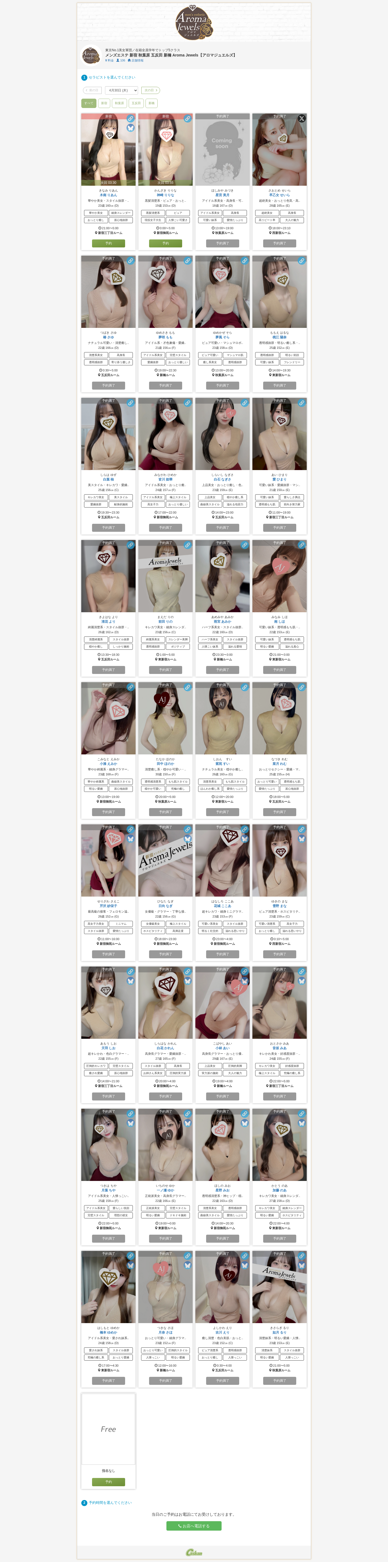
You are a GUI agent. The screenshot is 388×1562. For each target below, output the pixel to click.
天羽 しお (108, 1048)
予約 (108, 243)
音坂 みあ (280, 1048)
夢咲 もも (165, 337)
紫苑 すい (222, 764)
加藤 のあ (280, 1190)
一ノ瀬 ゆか (165, 1190)
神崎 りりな (165, 195)
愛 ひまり (280, 479)
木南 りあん (108, 195)
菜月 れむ (280, 764)
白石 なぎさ (222, 479)
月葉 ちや (108, 1190)
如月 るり (280, 1332)
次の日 (151, 90)
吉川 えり (222, 1332)
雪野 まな (280, 906)
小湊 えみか (108, 764)
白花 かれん (165, 1048)
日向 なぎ (165, 906)
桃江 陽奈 (280, 337)
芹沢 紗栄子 (108, 906)
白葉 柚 (108, 479)
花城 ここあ (222, 906)
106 (120, 60)
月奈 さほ (165, 1332)
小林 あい (222, 1048)
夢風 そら (222, 337)
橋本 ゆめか (108, 1332)
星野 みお (222, 1190)
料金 (109, 60)
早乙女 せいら (279, 195)
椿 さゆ (108, 337)
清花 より (108, 622)
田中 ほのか (165, 764)
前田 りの (165, 622)
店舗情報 (136, 60)
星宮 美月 (222, 195)
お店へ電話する (194, 1526)
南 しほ (279, 622)
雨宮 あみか (222, 622)
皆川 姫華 (165, 479)
